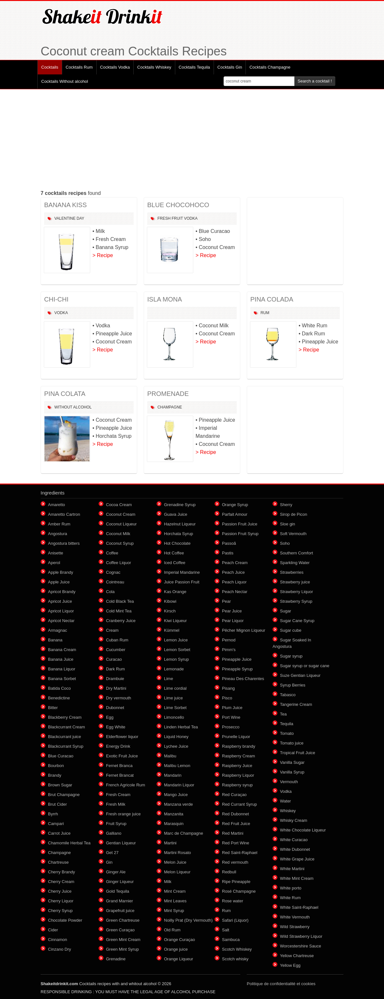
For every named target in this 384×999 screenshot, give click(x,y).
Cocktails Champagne (269, 67)
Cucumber (115, 649)
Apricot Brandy (61, 591)
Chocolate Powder (65, 920)
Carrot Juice (59, 833)
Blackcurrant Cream (66, 727)
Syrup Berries (292, 685)
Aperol (54, 562)
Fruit (177, 218)
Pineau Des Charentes (243, 678)
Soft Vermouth (293, 533)
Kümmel (171, 630)
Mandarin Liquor (179, 785)
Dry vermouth (118, 698)
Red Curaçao (234, 794)
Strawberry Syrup (296, 601)
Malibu (170, 756)
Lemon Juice (176, 640)
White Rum (290, 897)
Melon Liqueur (177, 871)
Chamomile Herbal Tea (69, 843)
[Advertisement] (192, 139)
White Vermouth (295, 917)
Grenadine (116, 958)
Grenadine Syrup (180, 504)
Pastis (227, 553)
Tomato (287, 733)
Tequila (286, 723)
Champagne (170, 407)
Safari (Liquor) (235, 920)
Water (285, 801)
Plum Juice (232, 707)
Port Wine (231, 717)
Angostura (57, 533)
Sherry (286, 504)
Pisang (228, 688)
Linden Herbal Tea (181, 727)
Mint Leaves (175, 900)
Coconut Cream (120, 514)
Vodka (190, 218)
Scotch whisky (235, 958)
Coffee (112, 553)
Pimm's (228, 649)
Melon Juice (175, 862)
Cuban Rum (117, 640)
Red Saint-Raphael (239, 852)
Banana (55, 640)
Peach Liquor (234, 582)
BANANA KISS (65, 204)
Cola (110, 591)
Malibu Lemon (177, 765)
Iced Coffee (174, 562)
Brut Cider (57, 804)
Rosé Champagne (239, 891)
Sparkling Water (295, 562)
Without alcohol (73, 407)
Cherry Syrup (60, 910)
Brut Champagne (64, 794)
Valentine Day (69, 218)
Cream (112, 630)
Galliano (113, 833)
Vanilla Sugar (292, 762)
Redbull (229, 871)
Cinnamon (57, 939)
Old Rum (172, 929)
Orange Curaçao (179, 939)
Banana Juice (60, 659)
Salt (225, 929)
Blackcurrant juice (64, 736)
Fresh (164, 218)
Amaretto (56, 504)
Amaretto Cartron (64, 514)
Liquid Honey (176, 736)
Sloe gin (287, 524)
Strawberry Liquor (296, 591)
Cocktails (49, 67)
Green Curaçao (120, 929)
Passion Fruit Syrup (240, 533)
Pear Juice (232, 611)
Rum (265, 313)
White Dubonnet (295, 849)
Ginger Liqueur (120, 881)
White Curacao (294, 839)
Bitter (53, 707)
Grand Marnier (119, 900)
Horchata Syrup (178, 533)
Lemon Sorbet (177, 649)
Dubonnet (115, 707)
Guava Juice (175, 514)
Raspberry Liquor (238, 775)
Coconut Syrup (120, 543)
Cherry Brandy (61, 871)
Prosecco (230, 727)
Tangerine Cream (296, 704)
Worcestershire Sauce (300, 946)
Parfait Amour (234, 514)
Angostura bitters (64, 543)
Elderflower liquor (122, 736)
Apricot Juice (60, 601)
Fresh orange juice (123, 814)
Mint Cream (175, 891)
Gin (109, 862)
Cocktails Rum (79, 67)
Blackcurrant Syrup (65, 746)
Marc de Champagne (183, 833)
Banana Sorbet (62, 678)
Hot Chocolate (177, 543)
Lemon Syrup (176, 659)
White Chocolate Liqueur (303, 830)
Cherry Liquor (60, 900)
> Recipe (102, 255)
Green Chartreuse (122, 920)
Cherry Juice (60, 891)
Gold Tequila (117, 891)
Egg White (115, 727)
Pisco (227, 698)
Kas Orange (175, 591)
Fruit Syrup (116, 823)
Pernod (228, 640)
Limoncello (174, 717)
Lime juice (173, 698)
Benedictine (59, 698)
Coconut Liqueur (121, 524)
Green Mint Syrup (122, 949)
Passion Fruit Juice (239, 524)
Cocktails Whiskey (154, 67)
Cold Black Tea (120, 601)
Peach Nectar (234, 591)
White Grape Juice (297, 859)
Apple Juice (59, 582)
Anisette (55, 553)
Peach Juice (233, 572)
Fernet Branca (119, 765)
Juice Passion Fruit (181, 582)
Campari (56, 823)
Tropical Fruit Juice (297, 752)
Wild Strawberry (295, 926)
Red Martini (232, 833)
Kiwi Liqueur (175, 620)
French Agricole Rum (125, 785)
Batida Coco (59, 688)
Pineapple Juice (237, 659)
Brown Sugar (60, 785)
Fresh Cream (118, 794)
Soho (285, 543)
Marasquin (174, 823)
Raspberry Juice (237, 765)
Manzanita (173, 814)
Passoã (229, 543)
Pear (226, 601)
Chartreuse (58, 862)
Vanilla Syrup (292, 772)
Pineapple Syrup (237, 669)
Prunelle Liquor (236, 736)
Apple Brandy (60, 572)
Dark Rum (115, 669)
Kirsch (170, 611)
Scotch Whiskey (237, 949)
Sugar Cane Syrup (297, 620)
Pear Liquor (233, 620)
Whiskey (288, 810)
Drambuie (115, 678)
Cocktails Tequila (194, 67)
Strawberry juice (295, 582)
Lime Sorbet (175, 707)
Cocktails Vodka (115, 67)
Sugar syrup (291, 656)
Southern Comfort (296, 553)
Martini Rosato (177, 852)
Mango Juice (176, 794)
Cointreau (115, 582)
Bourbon (56, 765)
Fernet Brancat (120, 775)
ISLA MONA (164, 299)
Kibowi (170, 601)
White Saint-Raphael (299, 907)
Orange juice (176, 949)
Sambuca (231, 939)
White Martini (292, 868)
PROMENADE (168, 393)
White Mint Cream (296, 878)
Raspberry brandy (238, 746)
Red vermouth (235, 862)
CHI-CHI (56, 299)
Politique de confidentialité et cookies (281, 983)
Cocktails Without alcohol (64, 81)
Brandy (54, 775)
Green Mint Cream (123, 939)
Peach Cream (234, 562)
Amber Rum (59, 524)
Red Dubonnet (235, 814)
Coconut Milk (118, 533)
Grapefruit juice (120, 910)
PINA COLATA (64, 393)
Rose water (232, 900)
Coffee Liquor (118, 562)
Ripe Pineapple (236, 881)
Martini (170, 843)
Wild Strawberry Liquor (301, 936)
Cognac (113, 572)
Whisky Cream (293, 820)
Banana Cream (62, 649)
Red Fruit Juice (236, 823)
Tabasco (287, 694)
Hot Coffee (174, 553)
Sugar (285, 611)
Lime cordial (175, 688)
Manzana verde (178, 804)
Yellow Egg (290, 965)
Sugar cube (291, 630)
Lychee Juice (176, 746)
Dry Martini (116, 688)
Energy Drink (118, 746)
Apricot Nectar (61, 620)
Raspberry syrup (237, 785)
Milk (167, 881)
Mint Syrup (174, 910)
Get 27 (112, 852)
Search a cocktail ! (315, 81)
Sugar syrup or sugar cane (304, 665)
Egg (109, 717)
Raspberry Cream (238, 756)
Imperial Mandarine (182, 572)
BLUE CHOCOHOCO (178, 204)
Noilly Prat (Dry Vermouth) (188, 920)
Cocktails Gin (229, 67)
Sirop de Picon (293, 514)
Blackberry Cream (65, 717)
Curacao (114, 659)
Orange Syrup (235, 504)
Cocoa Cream (119, 504)
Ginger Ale (116, 871)
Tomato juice (291, 743)
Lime (168, 678)
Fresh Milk (115, 804)
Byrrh (53, 814)
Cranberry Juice (121, 620)
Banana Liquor (61, 669)
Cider (53, 929)
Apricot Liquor (61, 611)
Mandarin (172, 775)
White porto (290, 888)
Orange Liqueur (178, 958)
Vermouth (289, 781)
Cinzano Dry (59, 949)
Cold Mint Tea (118, 611)
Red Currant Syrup (239, 804)
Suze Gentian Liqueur (300, 675)
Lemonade (174, 669)
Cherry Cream (61, 881)
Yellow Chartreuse (297, 955)
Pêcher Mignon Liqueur (243, 630)
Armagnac (57, 630)
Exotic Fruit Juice (122, 756)
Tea (283, 714)
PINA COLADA (271, 299)
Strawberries (291, 572)
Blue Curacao (60, 756)
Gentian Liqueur (121, 843)
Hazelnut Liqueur (180, 524)
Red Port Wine (235, 843)
